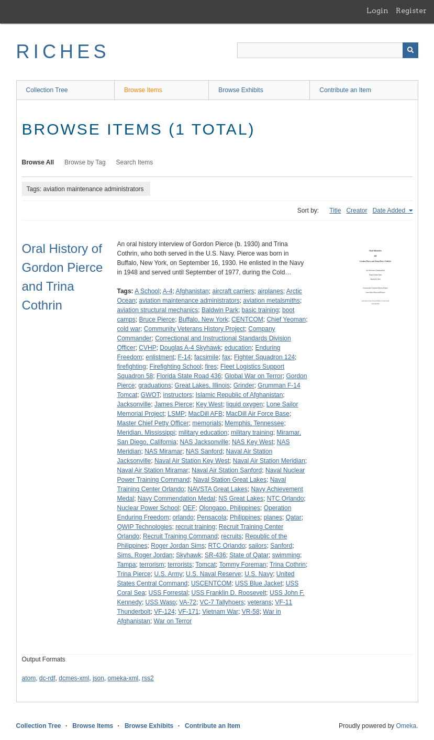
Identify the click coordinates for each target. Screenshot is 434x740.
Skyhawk (188, 555)
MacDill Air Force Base (258, 413)
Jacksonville (134, 404)
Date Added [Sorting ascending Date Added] (389, 210)
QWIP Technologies (144, 527)
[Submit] (410, 50)
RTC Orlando (226, 545)
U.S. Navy (258, 574)
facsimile (206, 357)
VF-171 (188, 611)
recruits (231, 536)
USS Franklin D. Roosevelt (229, 593)
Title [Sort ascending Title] (335, 210)
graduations (154, 385)
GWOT (150, 395)
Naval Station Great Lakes (229, 479)
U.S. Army (168, 574)
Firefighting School (176, 366)
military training (252, 432)
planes (273, 517)
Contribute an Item (345, 90)
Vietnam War (220, 611)
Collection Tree (47, 90)
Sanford (281, 545)
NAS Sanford (204, 451)
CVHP (147, 347)
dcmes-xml (74, 678)
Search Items (134, 162)
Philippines (245, 517)
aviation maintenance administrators (189, 300)
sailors (258, 545)
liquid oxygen (244, 404)
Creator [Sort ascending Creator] (356, 210)
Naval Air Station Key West (191, 461)
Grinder (243, 385)
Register (411, 10)
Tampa (126, 564)
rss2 (148, 678)
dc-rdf (47, 678)
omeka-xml (123, 678)
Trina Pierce (134, 574)
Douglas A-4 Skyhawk (190, 347)
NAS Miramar (163, 451)
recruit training (195, 527)
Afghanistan (191, 291)
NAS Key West (252, 442)
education (238, 347)
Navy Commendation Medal (176, 498)
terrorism (151, 564)
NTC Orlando (285, 498)
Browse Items (143, 90)
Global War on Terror (254, 376)
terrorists (180, 564)
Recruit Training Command (180, 536)
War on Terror (173, 621)
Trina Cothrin (288, 564)
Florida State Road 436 (189, 376)
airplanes (270, 291)
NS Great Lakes (241, 498)
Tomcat (205, 564)
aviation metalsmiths (271, 300)
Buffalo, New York (203, 319)
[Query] (327, 50)
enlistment (160, 357)
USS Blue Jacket (258, 583)
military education (203, 432)
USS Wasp (161, 602)
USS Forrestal (168, 593)
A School (147, 291)
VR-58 (251, 611)
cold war (129, 329)
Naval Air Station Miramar (152, 470)
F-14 (184, 357)
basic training (260, 310)
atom (29, 678)
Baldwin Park (220, 310)
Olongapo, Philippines (229, 508)
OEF (189, 508)
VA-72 (187, 602)
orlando (183, 517)
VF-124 (164, 611)
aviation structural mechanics (157, 310)
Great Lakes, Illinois (202, 385)
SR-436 (215, 555)
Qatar (294, 517)
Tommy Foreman (242, 564)
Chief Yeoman (286, 319)
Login (377, 10)
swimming (286, 555)
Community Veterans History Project (194, 329)
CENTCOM (247, 319)
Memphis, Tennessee (254, 423)
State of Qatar (249, 555)
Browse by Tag (85, 162)
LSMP (176, 413)
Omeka (406, 726)
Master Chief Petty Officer (153, 423)
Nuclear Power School (148, 508)
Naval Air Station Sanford (227, 470)
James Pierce (173, 404)
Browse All (38, 162)
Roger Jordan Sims (178, 545)
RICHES (63, 51)
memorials (206, 423)
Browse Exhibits (240, 90)
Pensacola (211, 517)
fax (226, 357)
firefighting (131, 366)
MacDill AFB (205, 413)
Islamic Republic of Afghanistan (239, 395)
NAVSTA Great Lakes (217, 489)
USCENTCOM (211, 583)
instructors (177, 395)
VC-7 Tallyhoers (222, 602)
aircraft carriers (233, 291)
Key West (209, 404)
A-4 (168, 291)
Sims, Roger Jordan (145, 555)
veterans (260, 602)
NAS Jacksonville (204, 442)
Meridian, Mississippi (146, 432)
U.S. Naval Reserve (213, 574)
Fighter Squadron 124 (264, 357)
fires (211, 366)
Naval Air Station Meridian (269, 461)
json (98, 678)
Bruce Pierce (157, 319)
